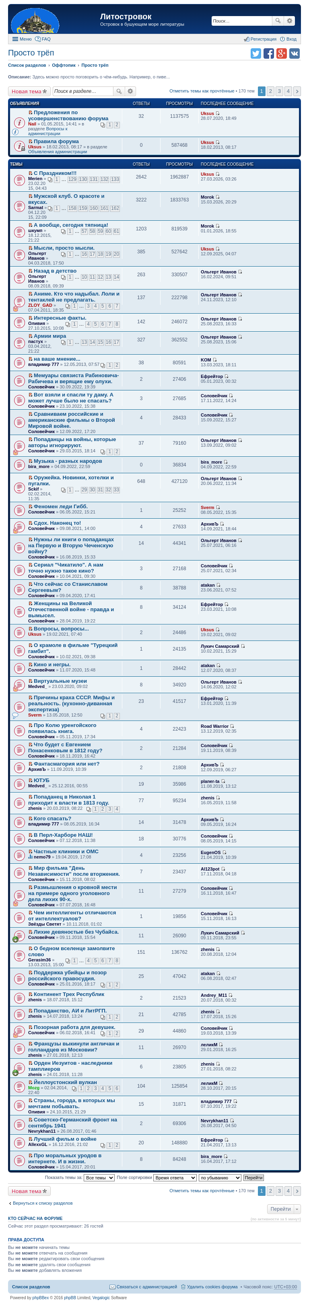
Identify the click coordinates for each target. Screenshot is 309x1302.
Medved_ (37, 686)
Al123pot (210, 869)
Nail (32, 123)
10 (84, 277)
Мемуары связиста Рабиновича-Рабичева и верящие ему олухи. (73, 378)
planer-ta (210, 781)
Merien (35, 178)
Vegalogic (101, 1298)
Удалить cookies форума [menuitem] (212, 1286)
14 (116, 277)
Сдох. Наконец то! (57, 523)
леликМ (209, 1044)
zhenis (35, 808)
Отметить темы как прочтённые (202, 90)
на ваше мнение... (57, 359)
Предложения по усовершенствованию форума (68, 115)
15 (100, 342)
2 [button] (270, 91)
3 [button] (279, 91)
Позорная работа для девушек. (74, 1027)
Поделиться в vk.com (294, 53)
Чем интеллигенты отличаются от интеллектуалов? (72, 916)
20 (116, 254)
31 (100, 490)
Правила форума (56, 141)
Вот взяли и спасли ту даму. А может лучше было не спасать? (70, 398)
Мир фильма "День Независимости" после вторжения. (74, 871)
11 (92, 277)
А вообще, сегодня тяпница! (71, 225)
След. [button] (297, 91)
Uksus (207, 113)
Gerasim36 (39, 959)
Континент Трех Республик (69, 994)
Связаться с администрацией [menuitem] (147, 1286)
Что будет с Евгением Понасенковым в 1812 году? (65, 747)
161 (105, 208)
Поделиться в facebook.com (269, 53)
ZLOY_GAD (40, 305)
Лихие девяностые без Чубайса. (76, 932)
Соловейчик (41, 386)
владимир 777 (43, 364)
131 (94, 179)
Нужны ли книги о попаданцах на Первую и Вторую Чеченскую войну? (71, 545)
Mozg (33, 1087)
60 (108, 231)
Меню (26, 39)
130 (83, 179)
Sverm (207, 507)
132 (105, 179)
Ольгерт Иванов (37, 256)
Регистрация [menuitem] (263, 39)
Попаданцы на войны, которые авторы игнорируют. (72, 442)
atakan (208, 585)
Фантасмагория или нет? (66, 764)
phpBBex (41, 1298)
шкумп (35, 230)
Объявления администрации (57, 151)
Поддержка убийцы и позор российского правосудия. (67, 975)
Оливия (36, 323)
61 (116, 231)
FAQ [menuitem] (46, 39)
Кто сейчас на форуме (35, 1218)
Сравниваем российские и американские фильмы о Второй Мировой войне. (71, 420)
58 (92, 231)
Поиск (278, 21)
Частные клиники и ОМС (66, 851)
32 (108, 490)
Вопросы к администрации (48, 131)
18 (100, 254)
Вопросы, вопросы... (61, 629)
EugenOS (211, 852)
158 (72, 208)
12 (100, 277)
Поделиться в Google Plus (281, 53)
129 (72, 179)
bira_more (38, 466)
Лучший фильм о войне (65, 1139)
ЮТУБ (41, 780)
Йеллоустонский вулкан (65, 1082)
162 (115, 208)
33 (116, 490)
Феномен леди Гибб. (61, 506)
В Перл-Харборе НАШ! (63, 835)
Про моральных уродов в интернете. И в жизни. (64, 1158)
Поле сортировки (156, 1177)
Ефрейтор (212, 376)
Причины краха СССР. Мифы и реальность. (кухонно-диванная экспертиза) (71, 703)
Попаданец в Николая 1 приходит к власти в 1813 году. (68, 800)
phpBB (70, 1298)
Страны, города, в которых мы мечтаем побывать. (71, 1103)
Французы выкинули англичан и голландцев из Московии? (73, 1047)
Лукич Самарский (220, 646)
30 (92, 490)
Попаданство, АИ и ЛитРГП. (70, 1011)
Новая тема (26, 91)
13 (108, 277)
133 (115, 179)
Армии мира (50, 336)
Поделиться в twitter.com (256, 53)
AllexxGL (37, 1144)
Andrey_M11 (214, 995)
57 (84, 231)
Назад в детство (55, 271)
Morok (207, 197)
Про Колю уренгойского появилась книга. (62, 728)
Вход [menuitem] (291, 39)
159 (83, 208)
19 (108, 254)
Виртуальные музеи (60, 681)
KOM (206, 359)
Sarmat (35, 207)
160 (94, 208)
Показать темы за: (80, 1177)
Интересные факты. (60, 318)
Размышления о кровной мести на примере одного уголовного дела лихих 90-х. (72, 893)
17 (92, 254)
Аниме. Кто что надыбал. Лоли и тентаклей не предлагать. (73, 297)
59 (100, 231)
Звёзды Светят (44, 924)
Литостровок (125, 16)
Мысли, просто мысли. (64, 248)
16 (84, 254)
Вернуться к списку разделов (42, 1203)
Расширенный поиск (289, 21)
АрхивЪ (209, 524)
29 (84, 490)
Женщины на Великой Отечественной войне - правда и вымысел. (71, 609)
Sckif (33, 489)
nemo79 (42, 856)
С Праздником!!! (55, 173)
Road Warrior (215, 726)
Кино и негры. (52, 664)
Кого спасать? (52, 818)
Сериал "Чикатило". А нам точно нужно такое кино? (65, 568)
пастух (35, 341)
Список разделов (31, 1286)
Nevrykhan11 (42, 1131)
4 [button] (288, 91)
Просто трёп (31, 52)
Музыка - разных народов (68, 461)
